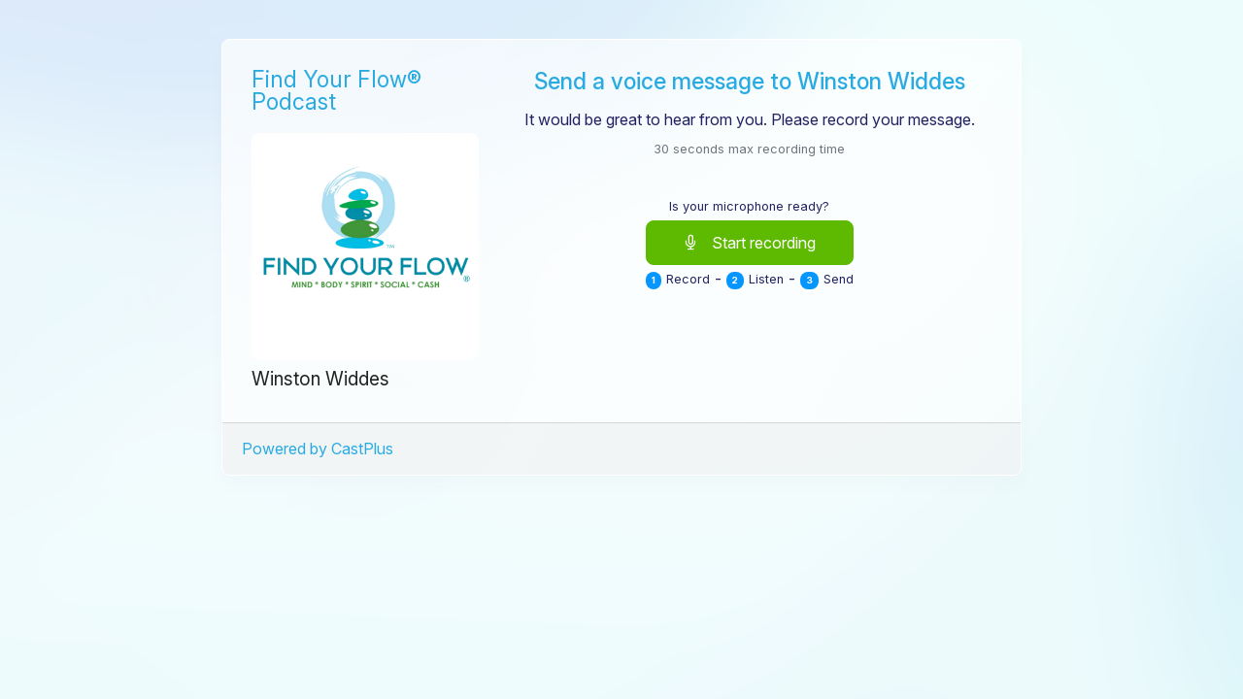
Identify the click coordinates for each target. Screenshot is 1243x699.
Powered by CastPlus (317, 448)
